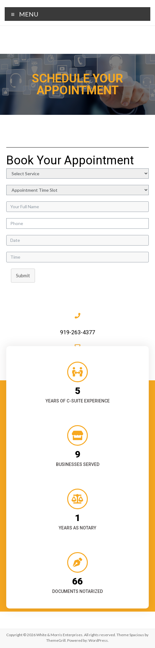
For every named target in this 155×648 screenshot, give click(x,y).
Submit (23, 275)
